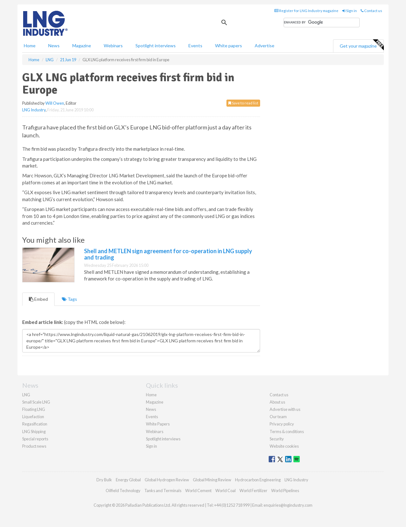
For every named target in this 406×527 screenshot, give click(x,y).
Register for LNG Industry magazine (306, 11)
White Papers (158, 423)
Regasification (34, 423)
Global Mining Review (212, 479)
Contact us (371, 11)
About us (277, 402)
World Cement (198, 490)
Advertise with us (285, 409)
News (151, 409)
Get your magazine (361, 45)
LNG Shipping (34, 431)
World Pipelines (285, 490)
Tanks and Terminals (162, 490)
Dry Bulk (104, 479)
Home (30, 45)
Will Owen (54, 103)
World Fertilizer (253, 490)
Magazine (81, 45)
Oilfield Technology (123, 490)
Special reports (35, 438)
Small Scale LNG (36, 402)
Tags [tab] (69, 299)
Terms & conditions (287, 431)
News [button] (54, 45)
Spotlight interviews (155, 45)
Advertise (264, 45)
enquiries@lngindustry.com (288, 505)
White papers (228, 45)
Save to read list (243, 103)
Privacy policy (282, 423)
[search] (322, 22)
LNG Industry (34, 109)
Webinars (113, 45)
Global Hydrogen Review (167, 479)
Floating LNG (33, 409)
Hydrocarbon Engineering (258, 479)
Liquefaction (33, 416)
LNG (26, 394)
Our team (278, 416)
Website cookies (284, 446)
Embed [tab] (38, 299)
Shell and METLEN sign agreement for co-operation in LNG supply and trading (168, 254)
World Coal (225, 490)
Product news (34, 446)
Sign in (349, 11)
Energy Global (128, 479)
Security (277, 438)
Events (195, 45)
